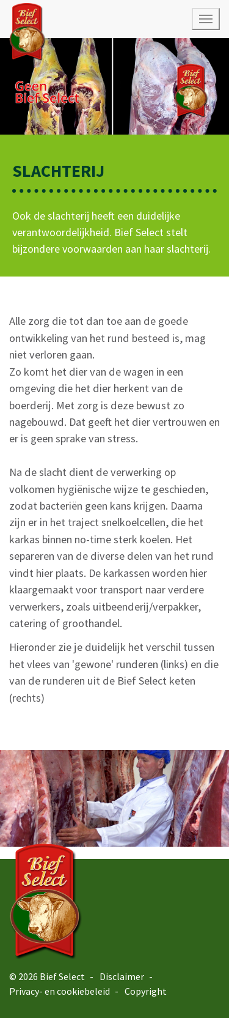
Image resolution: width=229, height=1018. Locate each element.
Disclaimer (122, 976)
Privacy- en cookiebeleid (59, 991)
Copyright (146, 991)
